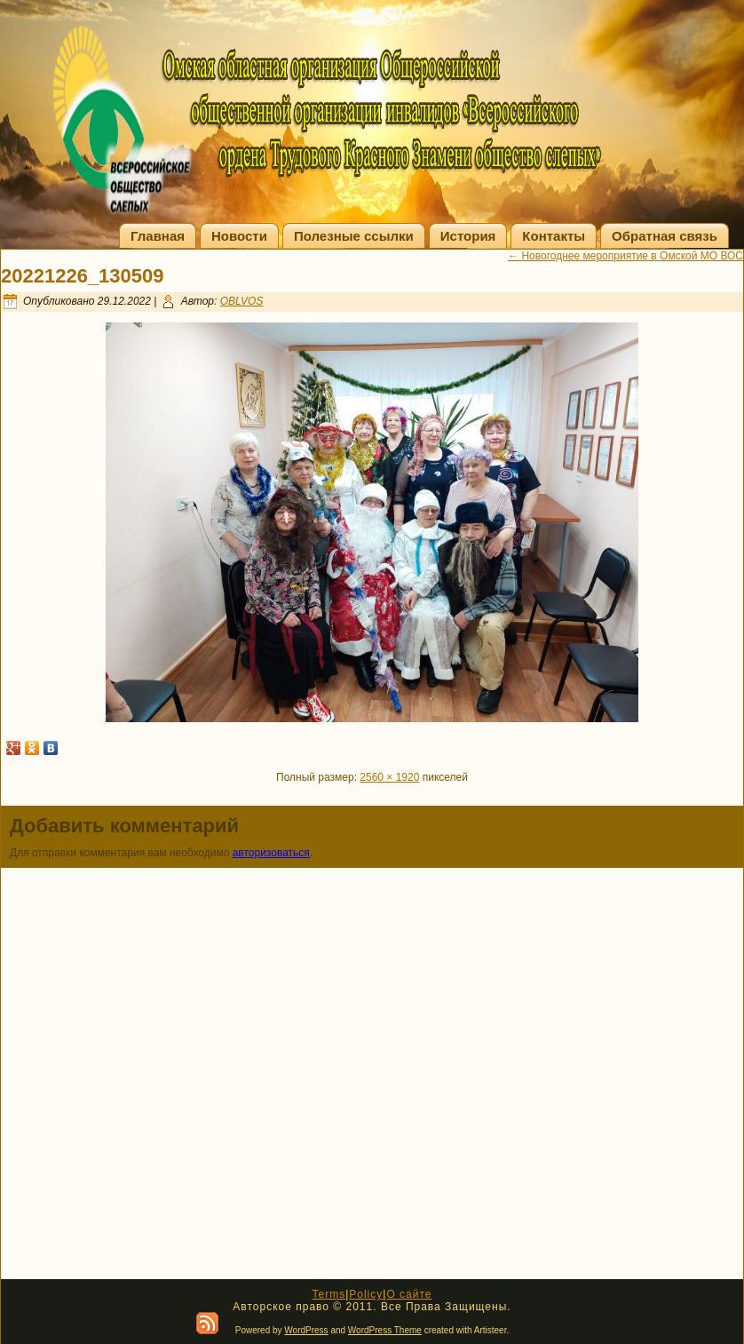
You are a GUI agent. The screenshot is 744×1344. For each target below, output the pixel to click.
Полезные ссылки (354, 235)
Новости (239, 235)
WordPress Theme (385, 1330)
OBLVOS (242, 301)
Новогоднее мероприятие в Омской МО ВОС (625, 256)
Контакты (553, 235)
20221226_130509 (82, 276)
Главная (158, 235)
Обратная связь (664, 235)
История (468, 235)
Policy (366, 1294)
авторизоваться (271, 853)
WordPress (306, 1330)
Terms (328, 1294)
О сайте (408, 1294)
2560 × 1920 (389, 777)
